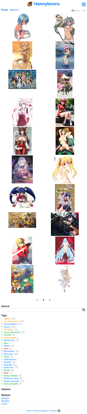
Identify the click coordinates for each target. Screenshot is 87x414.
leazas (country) (11, 381)
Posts (4, 10)
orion (6, 348)
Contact (53, 411)
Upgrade (44, 411)
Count (4, 404)
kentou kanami (11, 375)
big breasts (9, 351)
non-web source (11, 321)
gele (6, 343)
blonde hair (9, 340)
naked (7, 346)
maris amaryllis (11, 384)
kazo (6, 373)
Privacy (36, 411)
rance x (7, 327)
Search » (15, 10)
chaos (6, 356)
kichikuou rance (11, 378)
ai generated (10, 337)
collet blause (10, 359)
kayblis (7, 370)
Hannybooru (47, 3)
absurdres (8, 329)
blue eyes (8, 354)
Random (5, 401)
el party (7, 362)
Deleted (5, 398)
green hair (8, 367)
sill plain (7, 335)
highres (7, 318)
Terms (29, 411)
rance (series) (10, 324)
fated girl (8, 365)
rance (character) (12, 332)
